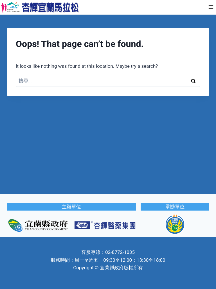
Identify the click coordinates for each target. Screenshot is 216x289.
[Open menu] (211, 7)
